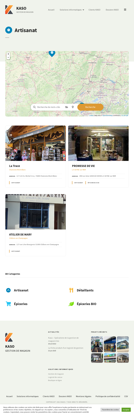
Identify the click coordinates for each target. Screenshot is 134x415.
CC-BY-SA (124, 115)
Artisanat (16, 183)
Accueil (51, 9)
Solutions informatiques (71, 9)
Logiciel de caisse (55, 377)
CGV (126, 396)
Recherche (90, 107)
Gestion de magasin (56, 374)
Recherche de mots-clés (34, 107)
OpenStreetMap (107, 115)
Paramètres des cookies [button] (110, 410)
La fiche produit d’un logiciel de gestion (65, 348)
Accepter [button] (126, 410)
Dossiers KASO (112, 9)
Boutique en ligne (55, 380)
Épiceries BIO (93, 183)
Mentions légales (83, 396)
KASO (21, 8)
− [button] (8, 57)
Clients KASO (95, 9)
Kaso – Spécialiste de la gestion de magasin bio (63, 339)
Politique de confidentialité (108, 396)
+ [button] (8, 54)
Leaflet (91, 115)
